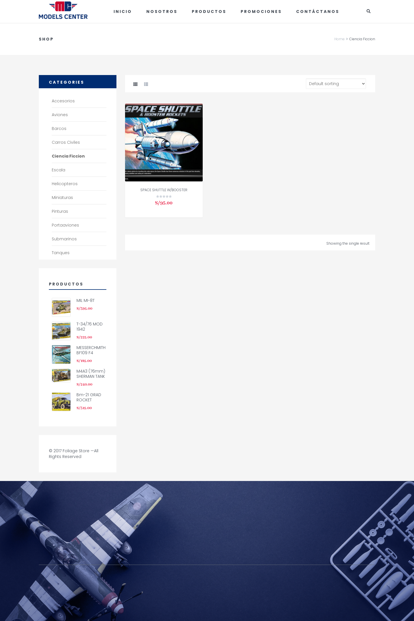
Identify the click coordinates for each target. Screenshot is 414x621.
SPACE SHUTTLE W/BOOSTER (163, 189)
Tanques (61, 253)
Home (339, 39)
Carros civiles (66, 142)
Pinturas (60, 211)
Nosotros (161, 11)
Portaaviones (65, 225)
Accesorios (63, 101)
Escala (58, 170)
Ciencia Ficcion (68, 156)
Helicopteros (65, 184)
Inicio (123, 11)
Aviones (60, 115)
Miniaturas (62, 197)
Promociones (261, 11)
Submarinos (64, 239)
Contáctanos (317, 11)
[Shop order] (336, 83)
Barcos (59, 128)
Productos (209, 11)
